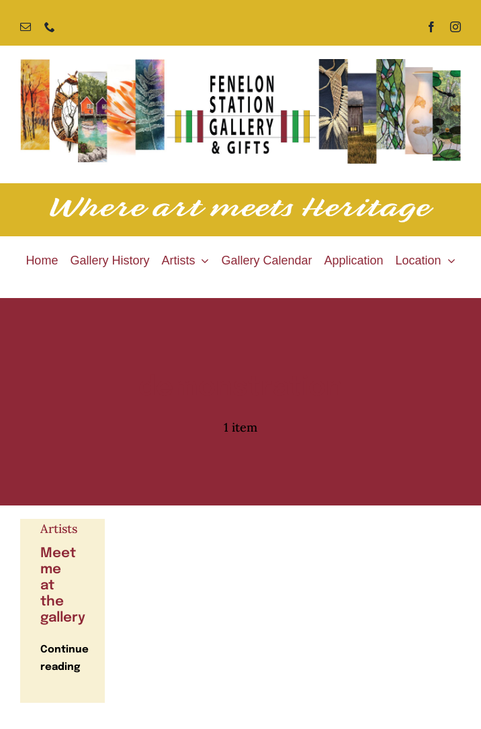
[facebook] (431, 26)
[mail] (25, 26)
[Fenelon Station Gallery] (240, 64)
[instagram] (455, 26)
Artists (58, 528)
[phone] (49, 26)
